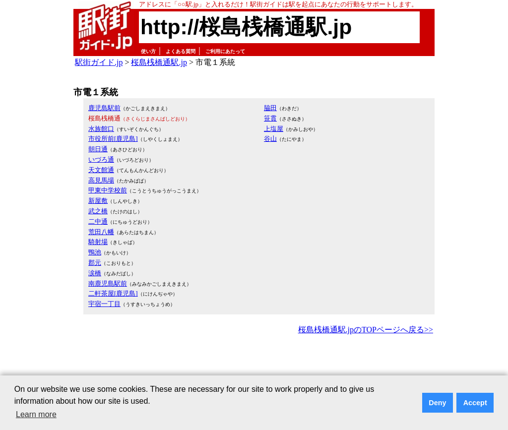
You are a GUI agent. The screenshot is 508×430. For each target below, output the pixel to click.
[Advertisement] (254, 364)
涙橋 (94, 273)
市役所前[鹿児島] (113, 138)
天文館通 (101, 170)
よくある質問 (180, 51)
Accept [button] (475, 403)
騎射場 (98, 242)
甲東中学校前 (107, 190)
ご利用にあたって (225, 51)
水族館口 (101, 128)
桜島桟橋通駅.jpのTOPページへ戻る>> (365, 329)
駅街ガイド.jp (99, 62)
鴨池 (94, 252)
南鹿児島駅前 (107, 283)
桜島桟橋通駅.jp (159, 62)
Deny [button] (437, 403)
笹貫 (270, 118)
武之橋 (98, 211)
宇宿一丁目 (104, 303)
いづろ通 (101, 159)
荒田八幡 (101, 232)
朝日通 (98, 149)
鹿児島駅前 (104, 108)
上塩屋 (273, 128)
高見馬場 (101, 180)
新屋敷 (98, 200)
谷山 (270, 138)
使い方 (148, 51)
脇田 (270, 108)
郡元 (94, 262)
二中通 (98, 221)
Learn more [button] (36, 414)
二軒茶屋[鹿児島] (113, 293)
